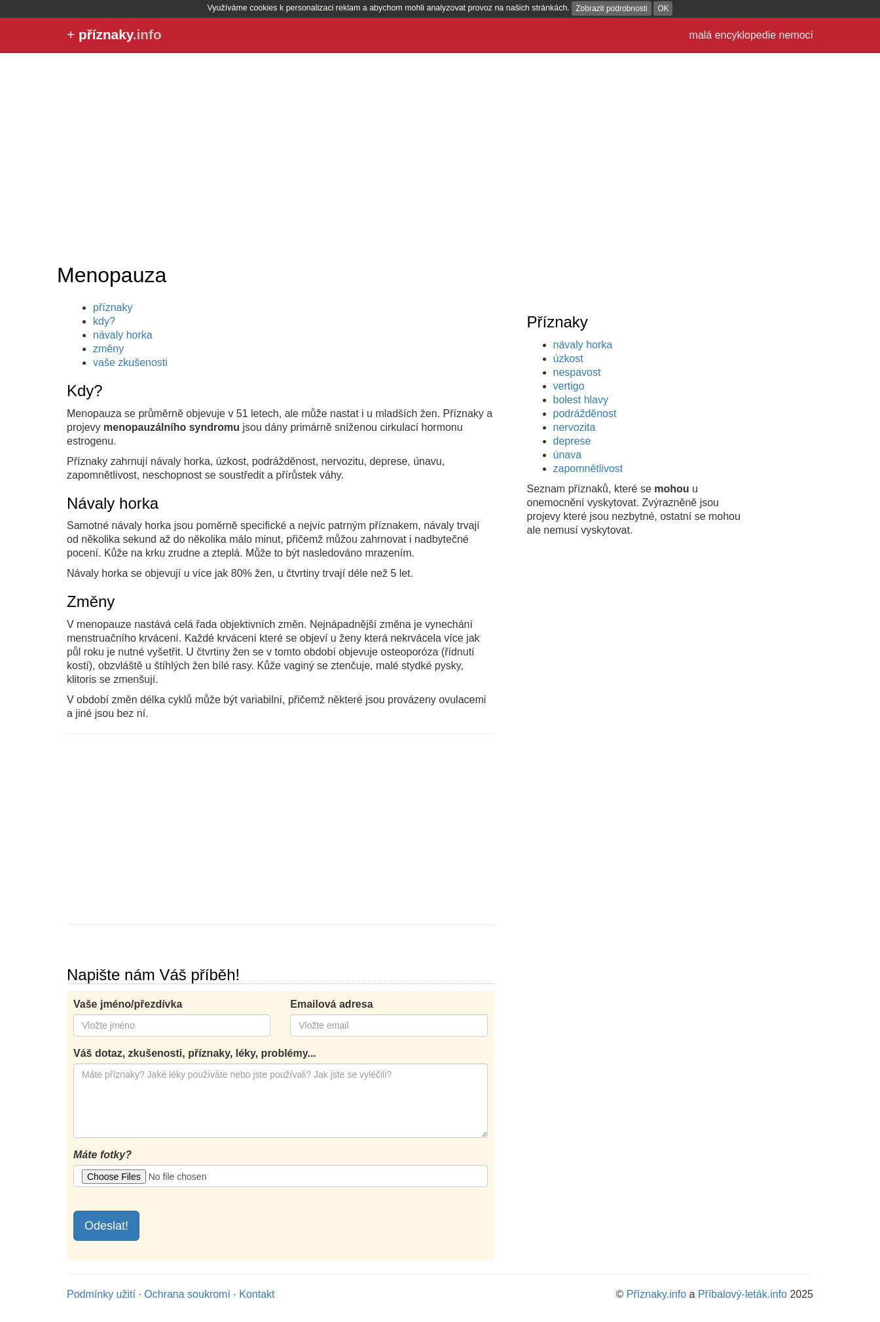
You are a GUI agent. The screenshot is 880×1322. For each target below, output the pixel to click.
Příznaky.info (656, 1294)
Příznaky (557, 322)
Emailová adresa (331, 1004)
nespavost (577, 372)
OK (663, 8)
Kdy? (85, 390)
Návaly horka (112, 503)
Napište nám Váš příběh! (153, 974)
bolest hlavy (581, 399)
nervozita (574, 427)
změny (108, 348)
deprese (572, 441)
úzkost (568, 358)
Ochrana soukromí (187, 1294)
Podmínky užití (101, 1294)
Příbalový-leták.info (742, 1294)
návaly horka (583, 344)
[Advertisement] (440, 157)
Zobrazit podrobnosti (611, 8)
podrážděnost (585, 413)
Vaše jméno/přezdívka (127, 1004)
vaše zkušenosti (130, 362)
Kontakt (256, 1294)
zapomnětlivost (588, 468)
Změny (91, 601)
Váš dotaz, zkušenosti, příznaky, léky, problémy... (194, 1053)
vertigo (569, 386)
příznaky (112, 307)
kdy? (104, 321)
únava (567, 454)
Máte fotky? (102, 1154)
